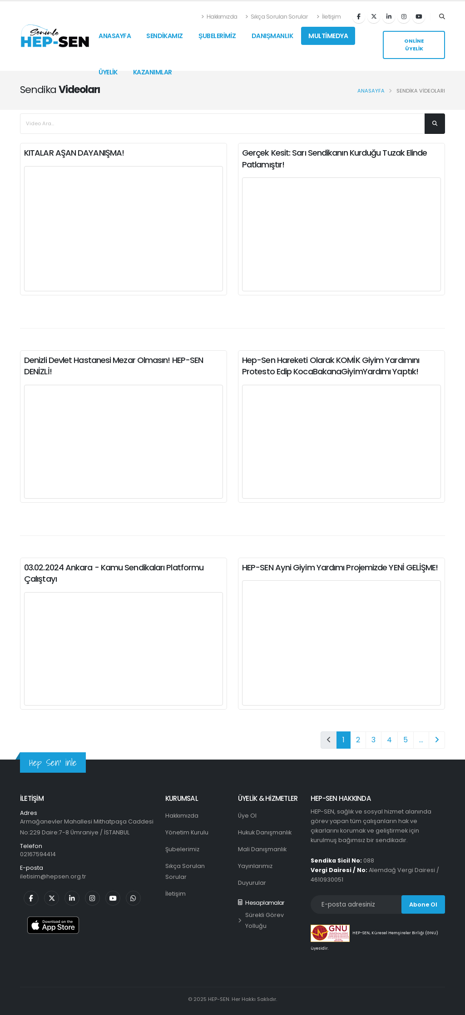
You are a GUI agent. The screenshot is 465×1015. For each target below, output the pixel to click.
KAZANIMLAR (152, 72)
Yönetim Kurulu (186, 832)
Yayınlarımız (255, 866)
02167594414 (38, 854)
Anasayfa (371, 90)
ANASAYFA (115, 35)
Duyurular (252, 883)
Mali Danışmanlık (262, 849)
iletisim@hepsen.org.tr (53, 876)
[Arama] (442, 17)
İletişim (329, 16)
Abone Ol (423, 904)
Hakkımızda (219, 16)
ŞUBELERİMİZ (217, 35)
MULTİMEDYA (328, 35)
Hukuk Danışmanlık (265, 832)
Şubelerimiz (182, 849)
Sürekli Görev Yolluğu (261, 920)
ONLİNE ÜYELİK (414, 44)
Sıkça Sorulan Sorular (276, 16)
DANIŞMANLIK (272, 35)
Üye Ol (247, 815)
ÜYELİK (108, 72)
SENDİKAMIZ (164, 35)
